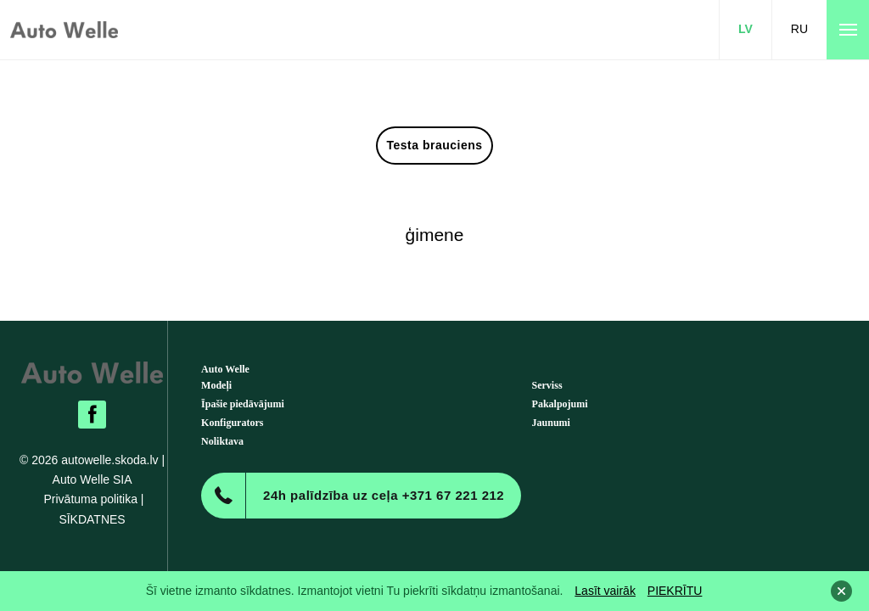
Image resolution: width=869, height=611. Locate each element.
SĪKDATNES (92, 519)
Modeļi (216, 385)
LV (745, 29)
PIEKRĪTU (675, 590)
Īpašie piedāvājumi (242, 404)
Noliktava (222, 441)
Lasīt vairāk (605, 590)
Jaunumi (551, 423)
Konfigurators (232, 423)
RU (799, 29)
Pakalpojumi (560, 404)
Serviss (547, 385)
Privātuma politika (90, 499)
